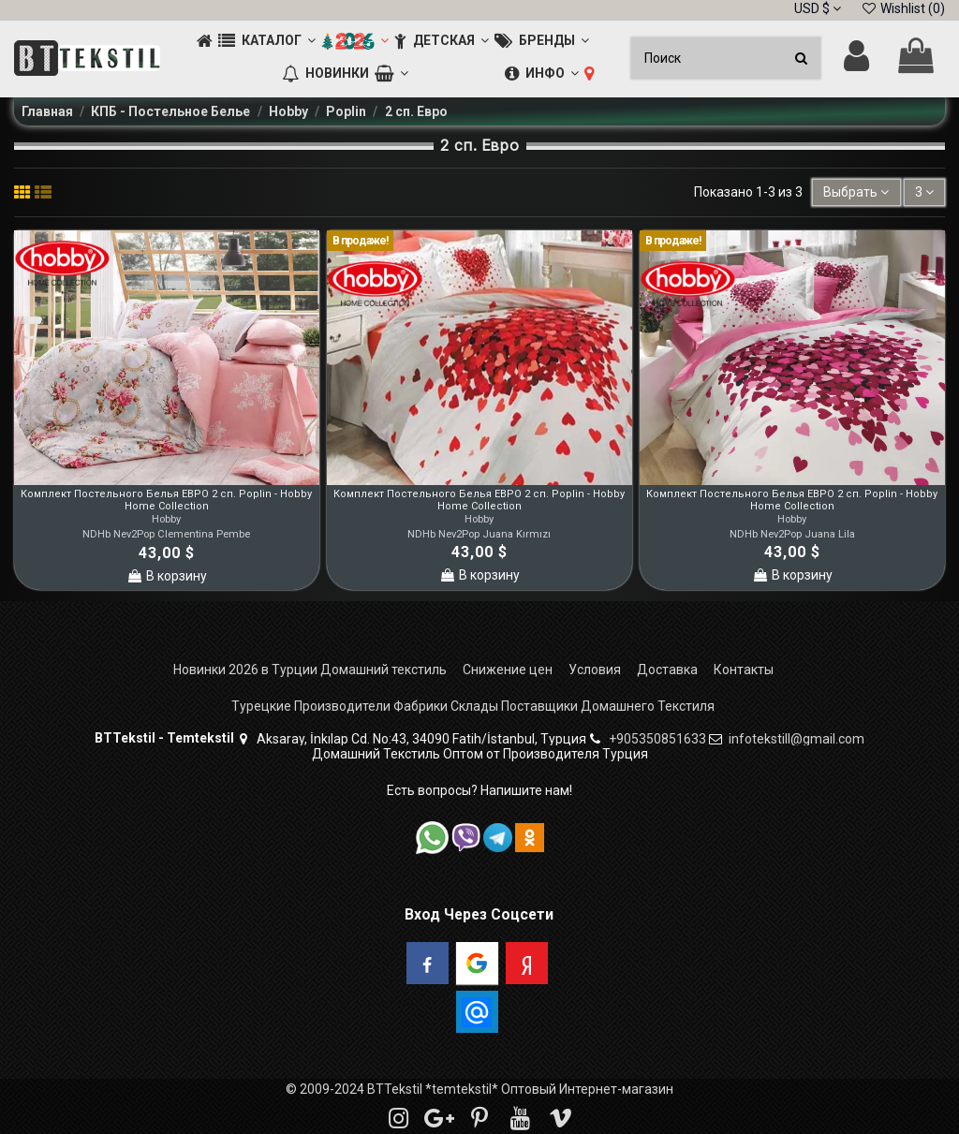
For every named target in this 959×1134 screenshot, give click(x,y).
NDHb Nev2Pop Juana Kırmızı (479, 534)
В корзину (166, 575)
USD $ (817, 8)
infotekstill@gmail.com (796, 738)
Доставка (667, 669)
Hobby (166, 519)
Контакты (744, 669)
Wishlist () (903, 8)
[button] (266, 41)
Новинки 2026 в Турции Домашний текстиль (310, 669)
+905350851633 (657, 738)
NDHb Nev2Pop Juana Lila (792, 534)
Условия (594, 669)
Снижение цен (508, 669)
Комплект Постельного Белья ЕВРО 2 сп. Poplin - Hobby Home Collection (166, 500)
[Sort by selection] (856, 192)
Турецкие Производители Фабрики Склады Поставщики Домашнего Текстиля (473, 706)
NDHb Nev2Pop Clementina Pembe (166, 534)
